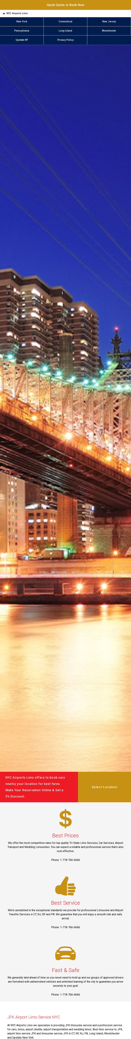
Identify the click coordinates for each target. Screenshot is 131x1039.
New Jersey (109, 21)
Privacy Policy (65, 40)
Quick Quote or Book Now (65, 5)
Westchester (109, 30)
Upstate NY (22, 40)
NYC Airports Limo (17, 13)
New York (21, 21)
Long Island (65, 30)
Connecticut (65, 21)
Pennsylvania (21, 30)
